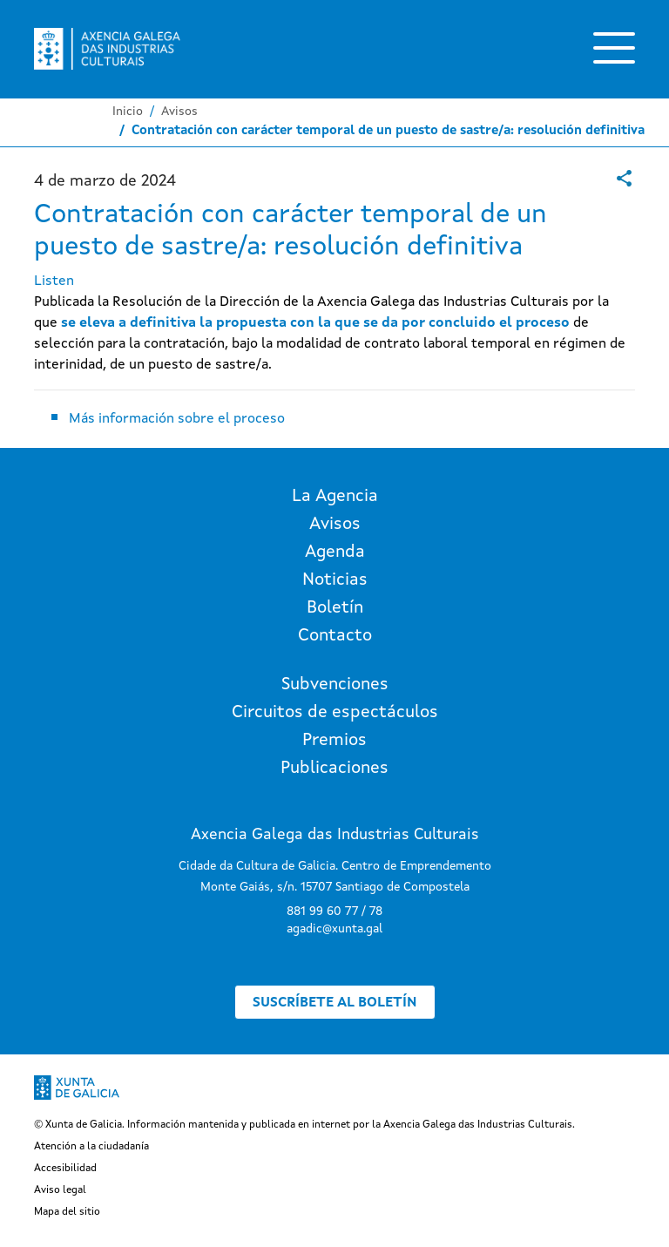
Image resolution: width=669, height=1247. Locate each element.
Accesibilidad (65, 1168)
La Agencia (335, 496)
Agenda (335, 552)
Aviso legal (60, 1190)
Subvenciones (335, 685)
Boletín (335, 608)
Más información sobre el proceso (178, 419)
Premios (334, 740)
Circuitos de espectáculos (335, 713)
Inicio (127, 111)
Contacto (335, 636)
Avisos (179, 111)
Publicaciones (334, 768)
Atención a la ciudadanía (91, 1147)
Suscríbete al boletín (335, 1003)
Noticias (335, 580)
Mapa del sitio (67, 1212)
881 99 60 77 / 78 (334, 911)
